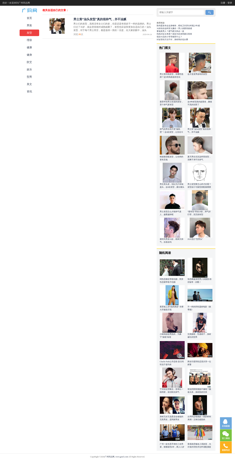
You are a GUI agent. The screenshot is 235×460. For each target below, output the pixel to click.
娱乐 (29, 69)
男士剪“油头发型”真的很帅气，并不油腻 (99, 19)
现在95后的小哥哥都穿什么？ (169, 37)
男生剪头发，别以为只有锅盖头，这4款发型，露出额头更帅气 (172, 187)
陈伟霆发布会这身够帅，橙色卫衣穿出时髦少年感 (178, 25)
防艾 (29, 62)
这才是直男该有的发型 (197, 74)
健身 (29, 54)
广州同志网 (109, 457)
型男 (29, 76)
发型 (29, 32)
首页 (29, 18)
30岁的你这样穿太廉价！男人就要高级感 (174, 28)
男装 (29, 25)
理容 (29, 40)
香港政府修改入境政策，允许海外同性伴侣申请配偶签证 (199, 447)
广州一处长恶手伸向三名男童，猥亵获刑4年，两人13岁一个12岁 (172, 447)
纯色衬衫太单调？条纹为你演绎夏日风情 (174, 34)
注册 (223, 3)
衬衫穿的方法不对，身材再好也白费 (172, 39)
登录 (229, 3)
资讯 (29, 91)
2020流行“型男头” (195, 239)
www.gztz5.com (121, 457)
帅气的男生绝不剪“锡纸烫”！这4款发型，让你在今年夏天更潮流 (171, 132)
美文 (29, 84)
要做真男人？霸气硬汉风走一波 (170, 31)
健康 (29, 47)
